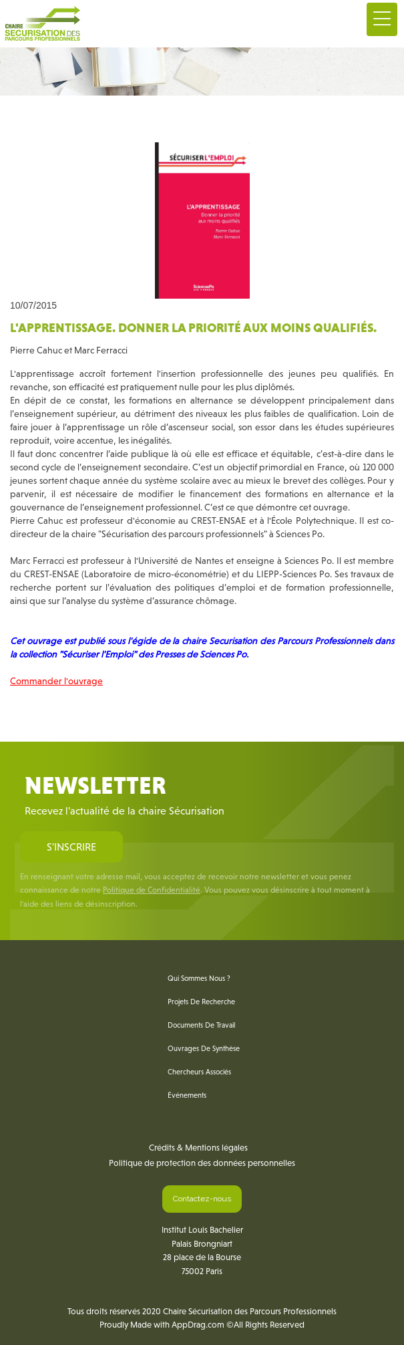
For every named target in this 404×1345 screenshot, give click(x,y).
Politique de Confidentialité (151, 890)
